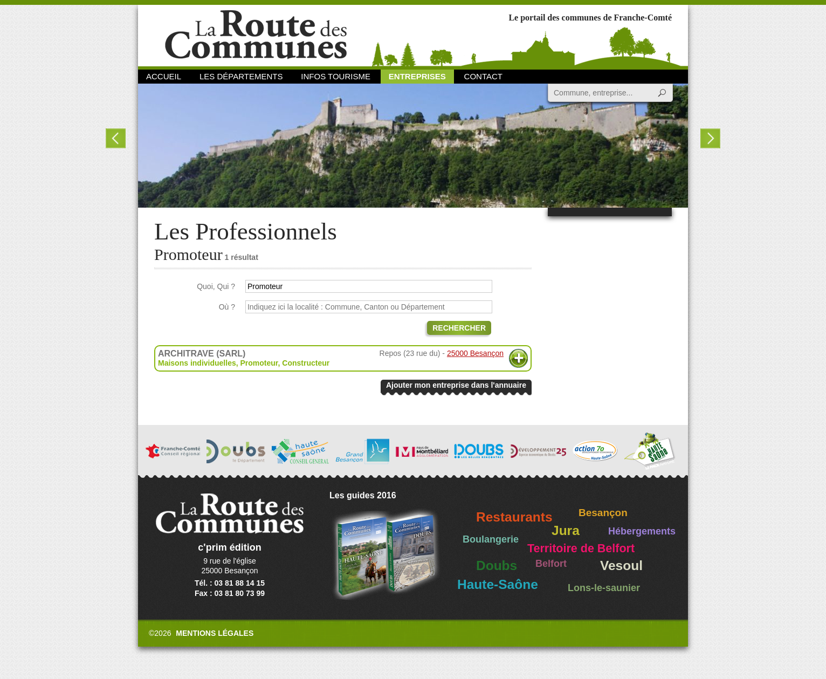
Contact (483, 76)
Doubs (496, 565)
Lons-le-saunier (604, 587)
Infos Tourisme (335, 76)
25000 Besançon (475, 353)
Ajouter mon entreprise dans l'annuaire (456, 385)
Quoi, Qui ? (216, 286)
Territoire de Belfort (581, 548)
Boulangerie (491, 539)
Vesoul (621, 565)
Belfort (551, 563)
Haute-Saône (497, 584)
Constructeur (305, 363)
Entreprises (417, 76)
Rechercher (459, 328)
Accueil (163, 76)
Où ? (227, 307)
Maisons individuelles (197, 363)
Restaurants (514, 517)
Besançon (603, 512)
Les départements (241, 76)
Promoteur (259, 363)
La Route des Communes (256, 35)
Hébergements (642, 531)
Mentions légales (214, 633)
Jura (566, 530)
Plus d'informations (518, 358)
